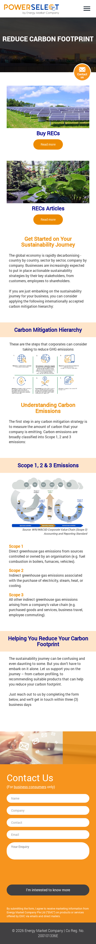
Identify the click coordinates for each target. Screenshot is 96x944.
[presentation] (40, 871)
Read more (48, 144)
